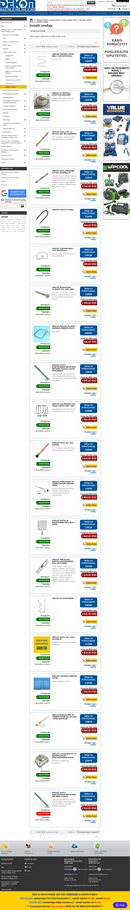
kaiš (13, 227)
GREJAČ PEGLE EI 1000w (62, 210)
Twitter (29, 867)
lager (7, 225)
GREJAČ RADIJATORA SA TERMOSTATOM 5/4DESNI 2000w (63, 483)
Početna (5, 14)
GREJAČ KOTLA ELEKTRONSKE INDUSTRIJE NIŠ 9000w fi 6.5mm (64, 794)
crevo (11, 217)
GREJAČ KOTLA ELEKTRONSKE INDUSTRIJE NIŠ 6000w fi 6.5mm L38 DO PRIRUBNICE (64, 368)
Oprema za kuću (6, 155)
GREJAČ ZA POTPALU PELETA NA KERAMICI (61, 94)
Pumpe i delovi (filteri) (10, 109)
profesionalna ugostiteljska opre (16, 219)
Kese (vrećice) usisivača (10, 94)
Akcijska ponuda (6, 22)
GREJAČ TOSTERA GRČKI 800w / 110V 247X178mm (63, 55)
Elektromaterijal (6, 146)
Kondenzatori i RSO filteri (11, 90)
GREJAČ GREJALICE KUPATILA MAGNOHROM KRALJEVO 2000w (62, 561)
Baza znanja (57, 14)
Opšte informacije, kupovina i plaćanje (10, 173)
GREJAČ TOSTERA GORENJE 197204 (64, 677)
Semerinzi (6, 116)
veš (9, 229)
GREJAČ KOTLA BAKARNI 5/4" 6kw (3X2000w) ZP (63, 172)
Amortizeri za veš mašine (11, 35)
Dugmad (5, 48)
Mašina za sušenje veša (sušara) (13, 72)
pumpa (16, 217)
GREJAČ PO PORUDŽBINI (62, 598)
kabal (15, 231)
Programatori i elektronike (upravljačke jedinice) (11, 101)
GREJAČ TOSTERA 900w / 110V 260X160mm (63, 249)
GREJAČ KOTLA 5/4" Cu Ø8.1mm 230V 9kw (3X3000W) (64, 133)
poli (11, 231)
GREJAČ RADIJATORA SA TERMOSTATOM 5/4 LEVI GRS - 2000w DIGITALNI (64, 717)
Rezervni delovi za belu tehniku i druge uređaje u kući (11, 30)
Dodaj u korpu (90, 77)
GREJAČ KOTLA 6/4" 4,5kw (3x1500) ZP (63, 638)
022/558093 (68, 866)
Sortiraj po (71, 46)
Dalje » (97, 43)
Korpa (121, 5)
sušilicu (18, 227)
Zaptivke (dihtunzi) (9, 128)
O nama (3, 185)
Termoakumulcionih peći (13, 80)
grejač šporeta (21, 223)
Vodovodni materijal (7, 159)
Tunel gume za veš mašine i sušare (12, 124)
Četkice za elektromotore (11, 42)
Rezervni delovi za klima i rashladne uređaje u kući (9, 136)
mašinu (3, 227)
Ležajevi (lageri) (8, 97)
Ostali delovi (7, 132)
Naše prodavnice (101, 13)
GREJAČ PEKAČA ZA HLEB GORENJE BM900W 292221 (63, 327)
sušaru (24, 225)
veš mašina (21, 231)
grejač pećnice (16, 221)
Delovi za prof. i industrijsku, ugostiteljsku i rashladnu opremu (11, 142)
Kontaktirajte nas (118, 13)
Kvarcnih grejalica (11, 62)
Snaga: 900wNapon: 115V (60, 681)
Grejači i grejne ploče (9, 52)
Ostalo (3, 162)
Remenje (5, 113)
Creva (4, 38)
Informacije (6, 169)
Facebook (30, 863)
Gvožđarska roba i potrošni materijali (10, 151)
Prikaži (38, 46)
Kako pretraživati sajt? (21, 13)
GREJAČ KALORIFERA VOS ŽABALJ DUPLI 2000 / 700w (63, 405)
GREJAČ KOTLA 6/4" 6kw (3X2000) (62, 444)
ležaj (2, 225)
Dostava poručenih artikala (9, 177)
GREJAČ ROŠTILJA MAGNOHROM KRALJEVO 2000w (63, 522)
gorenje (3, 231)
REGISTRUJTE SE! (41, 13)
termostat (4, 221)
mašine (9, 227)
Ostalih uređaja (10, 87)
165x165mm (56, 331)
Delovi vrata (6, 45)
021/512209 (92, 866)
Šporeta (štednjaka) (11, 76)
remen (14, 229)
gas (13, 225)
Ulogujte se (126, 9)
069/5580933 (68, 869)
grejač (4, 216)
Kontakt (101, 1)
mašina (3, 229)
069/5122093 (93, 869)
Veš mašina (9, 83)
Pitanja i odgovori (84, 13)
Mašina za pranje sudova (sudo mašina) (13, 67)
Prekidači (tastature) (9, 106)
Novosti (70, 13)
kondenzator (22, 229)
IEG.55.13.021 (57, 59)
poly (8, 231)
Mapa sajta (109, 1)
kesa (9, 221)
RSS (29, 871)
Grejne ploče (9, 55)
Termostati (6, 120)
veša (17, 225)
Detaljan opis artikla (90, 83)
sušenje (23, 227)
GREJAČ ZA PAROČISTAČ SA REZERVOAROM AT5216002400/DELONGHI (64, 756)
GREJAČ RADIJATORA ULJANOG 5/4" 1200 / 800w (63, 288)
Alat (2, 26)
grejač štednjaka (10, 223)
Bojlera (7, 59)
